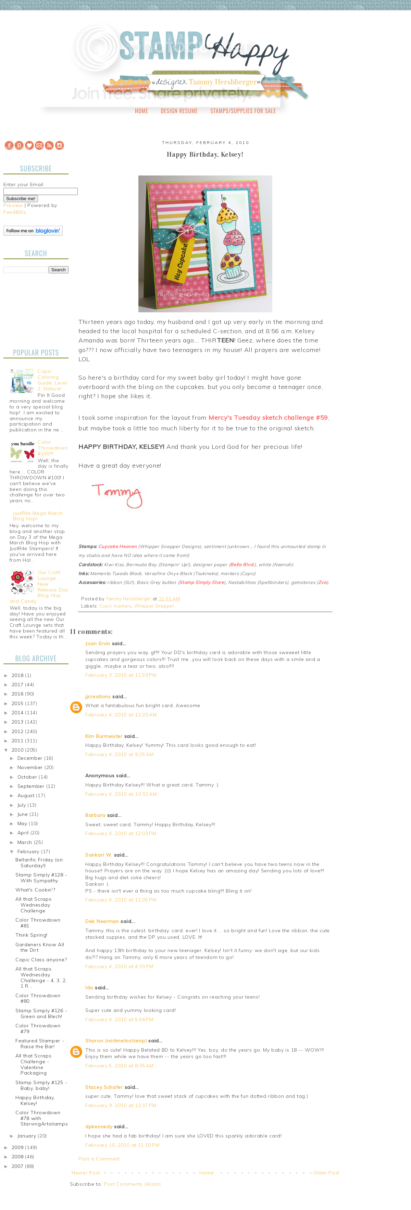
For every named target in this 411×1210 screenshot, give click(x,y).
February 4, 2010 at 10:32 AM (121, 794)
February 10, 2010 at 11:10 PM (122, 1145)
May (23, 823)
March (25, 842)
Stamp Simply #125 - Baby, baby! (41, 1085)
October (28, 777)
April (23, 833)
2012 (18, 731)
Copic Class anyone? (41, 960)
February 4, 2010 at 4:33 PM (119, 966)
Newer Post (86, 1173)
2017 (18, 684)
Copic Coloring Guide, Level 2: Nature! (52, 379)
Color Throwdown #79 (38, 1029)
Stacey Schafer (104, 1087)
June (23, 814)
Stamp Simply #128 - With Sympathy (41, 878)
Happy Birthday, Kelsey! (35, 1100)
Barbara (95, 815)
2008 (18, 1157)
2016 (18, 694)
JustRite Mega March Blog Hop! (38, 516)
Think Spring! (31, 935)
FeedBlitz (14, 212)
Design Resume (179, 111)
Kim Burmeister (104, 736)
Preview (13, 205)
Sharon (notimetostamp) (116, 1041)
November (31, 767)
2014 (18, 713)
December (30, 758)
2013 (18, 722)
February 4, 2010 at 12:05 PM (121, 900)
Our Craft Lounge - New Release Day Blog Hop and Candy (39, 586)
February (29, 851)
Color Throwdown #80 (38, 998)
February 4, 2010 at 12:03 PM (121, 833)
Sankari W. (98, 855)
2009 (18, 1147)
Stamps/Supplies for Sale (243, 111)
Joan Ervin (97, 643)
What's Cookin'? (35, 890)
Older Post (326, 1173)
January (27, 1136)
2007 (18, 1166)
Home (141, 111)
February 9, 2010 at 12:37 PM (121, 1105)
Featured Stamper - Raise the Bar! (39, 1044)
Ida (89, 988)
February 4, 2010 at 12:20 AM (121, 715)
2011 (18, 741)
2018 (18, 675)
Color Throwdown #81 (38, 923)
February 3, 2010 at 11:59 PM (121, 675)
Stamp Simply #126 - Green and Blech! (41, 1013)
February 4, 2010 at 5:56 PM (119, 1019)
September (31, 786)
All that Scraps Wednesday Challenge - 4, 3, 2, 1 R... (41, 977)
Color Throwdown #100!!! (52, 448)
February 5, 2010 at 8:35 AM (119, 1066)
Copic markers (115, 606)
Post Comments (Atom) (132, 1184)
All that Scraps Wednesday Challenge (33, 905)
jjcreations (98, 696)
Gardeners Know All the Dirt (39, 947)
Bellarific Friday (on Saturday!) (39, 863)
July (22, 805)
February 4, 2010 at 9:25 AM (119, 754)
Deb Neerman (102, 921)
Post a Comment (99, 1159)
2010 (18, 750)
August (26, 795)
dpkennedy (98, 1126)
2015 (18, 703)
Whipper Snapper (154, 606)
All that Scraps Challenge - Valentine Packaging (33, 1064)
